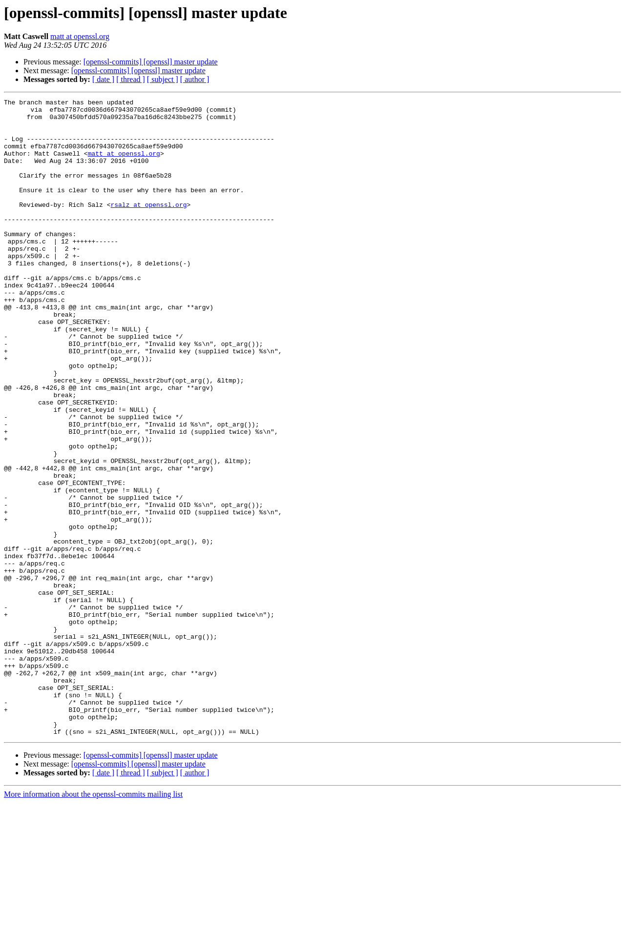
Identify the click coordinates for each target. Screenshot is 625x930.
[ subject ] (162, 79)
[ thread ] (130, 79)
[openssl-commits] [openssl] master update (150, 62)
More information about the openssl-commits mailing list (93, 921)
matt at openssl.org (79, 36)
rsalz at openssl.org (148, 226)
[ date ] (103, 79)
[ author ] (194, 79)
